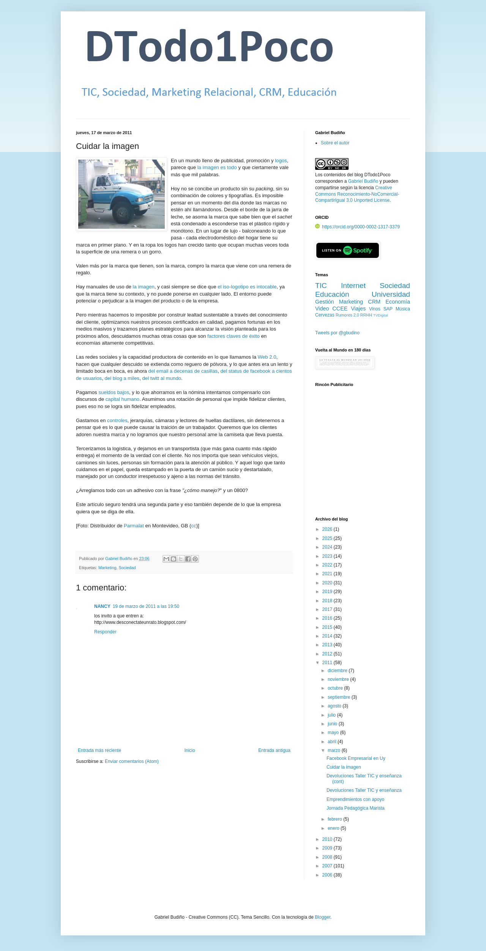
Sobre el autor (335, 143)
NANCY (102, 606)
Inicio (190, 750)
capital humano (122, 399)
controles (117, 420)
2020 (328, 582)
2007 (328, 866)
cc (193, 526)
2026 (328, 529)
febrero (335, 819)
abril (333, 741)
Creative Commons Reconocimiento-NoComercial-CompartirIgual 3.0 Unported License (357, 194)
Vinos (374, 309)
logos (281, 160)
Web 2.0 (267, 357)
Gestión (324, 302)
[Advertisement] (362, 456)
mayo (334, 732)
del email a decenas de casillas (183, 371)
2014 (328, 636)
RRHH (366, 315)
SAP (388, 309)
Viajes (358, 308)
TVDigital (380, 315)
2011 (328, 662)
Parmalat (134, 526)
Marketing (107, 567)
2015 (328, 627)
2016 (328, 618)
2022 (328, 565)
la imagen (144, 287)
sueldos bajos (113, 392)
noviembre (339, 679)
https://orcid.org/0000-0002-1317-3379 (357, 226)
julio (332, 715)
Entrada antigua (274, 750)
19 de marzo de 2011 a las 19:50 (146, 606)
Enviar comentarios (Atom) (132, 761)
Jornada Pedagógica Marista (356, 808)
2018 (328, 600)
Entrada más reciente (99, 750)
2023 (328, 556)
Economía (397, 302)
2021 (328, 573)
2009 (328, 848)
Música (403, 309)
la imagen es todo (217, 167)
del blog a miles (122, 378)
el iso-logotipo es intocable (247, 287)
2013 (328, 644)
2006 (328, 875)
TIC (321, 286)
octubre (336, 688)
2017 (328, 609)
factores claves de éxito (233, 336)
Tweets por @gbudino (337, 332)
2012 (328, 654)
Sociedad (127, 567)
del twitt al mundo (161, 378)
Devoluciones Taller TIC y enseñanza (364, 790)
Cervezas (325, 315)
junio (333, 723)
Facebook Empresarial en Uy (356, 758)
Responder (105, 632)
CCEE (339, 308)
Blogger (322, 917)
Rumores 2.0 (347, 315)
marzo (335, 750)
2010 (328, 839)
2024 (328, 547)
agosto (335, 706)
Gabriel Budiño (119, 558)
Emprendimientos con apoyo (355, 799)
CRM (374, 302)
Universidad (391, 294)
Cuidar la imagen (344, 767)
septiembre (340, 697)
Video (322, 308)
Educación (332, 294)
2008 (328, 857)
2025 (328, 538)
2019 (328, 591)
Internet (353, 286)
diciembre (338, 670)
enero (334, 828)
